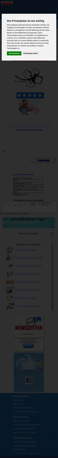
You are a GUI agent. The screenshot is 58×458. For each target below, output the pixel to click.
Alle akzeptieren (14, 53)
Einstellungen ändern (31, 53)
